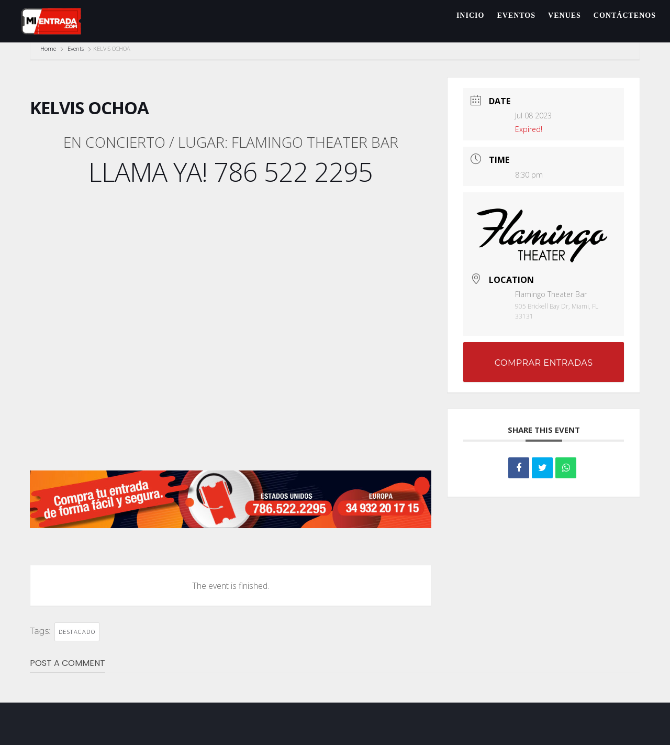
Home (49, 48)
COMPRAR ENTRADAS (544, 363)
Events (76, 48)
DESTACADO (77, 632)
